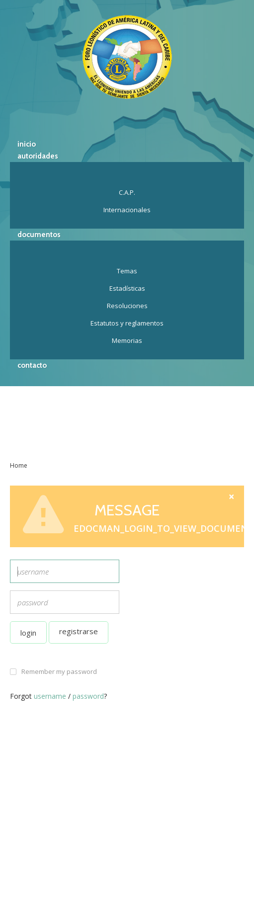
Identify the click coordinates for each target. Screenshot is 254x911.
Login (28, 633)
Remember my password (59, 671)
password (88, 696)
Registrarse (78, 631)
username (50, 696)
